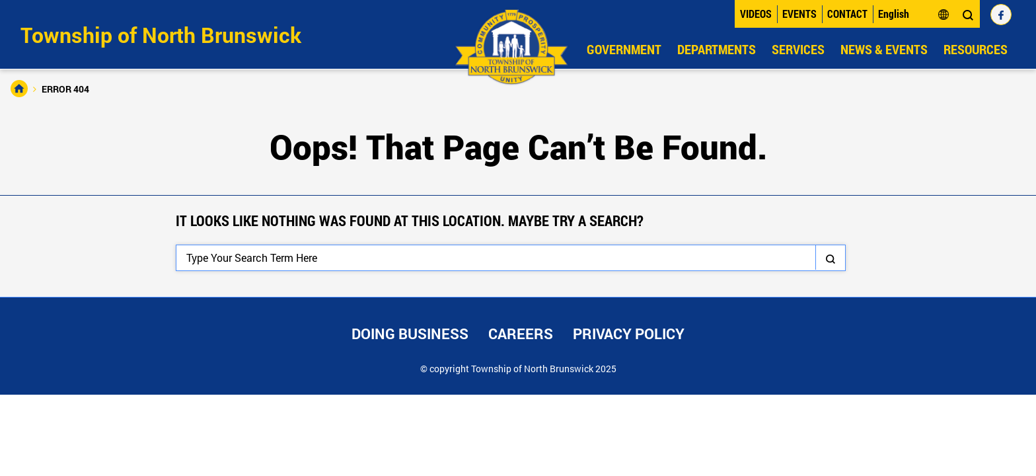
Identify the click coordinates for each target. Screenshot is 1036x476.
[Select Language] (914, 14)
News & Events (884, 49)
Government (624, 49)
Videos (756, 13)
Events (799, 13)
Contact (847, 13)
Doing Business (410, 333)
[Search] (511, 258)
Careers (520, 333)
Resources (976, 49)
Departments (716, 49)
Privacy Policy (628, 333)
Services (798, 49)
